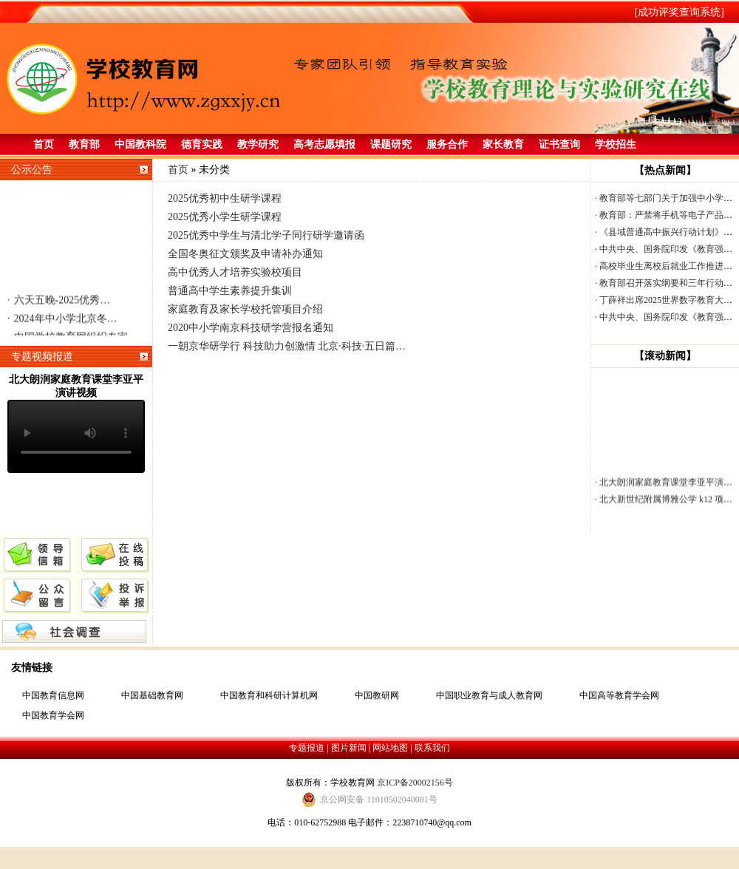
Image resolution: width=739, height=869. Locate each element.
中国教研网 (377, 695)
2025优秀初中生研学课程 (225, 198)
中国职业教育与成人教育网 (489, 695)
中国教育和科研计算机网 (269, 695)
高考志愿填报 (324, 144)
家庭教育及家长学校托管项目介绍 (245, 309)
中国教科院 (140, 144)
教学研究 (258, 144)
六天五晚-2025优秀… (58, 302)
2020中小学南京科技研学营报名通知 (250, 327)
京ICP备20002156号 (415, 782)
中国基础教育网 (152, 695)
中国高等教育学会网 (619, 695)
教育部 (84, 144)
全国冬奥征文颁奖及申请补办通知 (245, 253)
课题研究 (391, 144)
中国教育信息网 (53, 695)
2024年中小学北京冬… (62, 321)
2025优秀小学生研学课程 (225, 216)
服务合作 (447, 144)
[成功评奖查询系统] (679, 12)
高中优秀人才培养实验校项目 (235, 272)
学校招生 (615, 144)
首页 (43, 144)
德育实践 (201, 144)
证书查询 (559, 144)
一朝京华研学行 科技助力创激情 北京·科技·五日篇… (287, 346)
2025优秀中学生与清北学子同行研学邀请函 (266, 235)
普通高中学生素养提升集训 (230, 290)
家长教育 (503, 144)
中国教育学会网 (53, 715)
